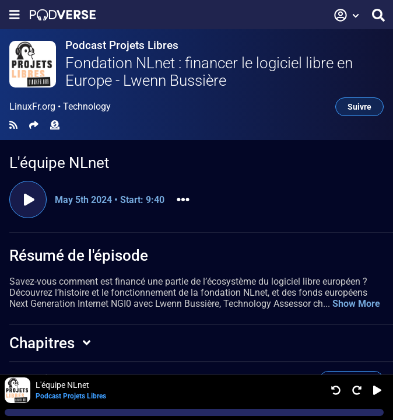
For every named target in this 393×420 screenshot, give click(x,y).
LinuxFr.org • (60, 107)
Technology (87, 106)
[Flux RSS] (13, 125)
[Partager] (33, 125)
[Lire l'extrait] (28, 199)
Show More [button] (356, 303)
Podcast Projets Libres (121, 45)
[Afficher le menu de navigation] (14, 15)
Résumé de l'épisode (78, 255)
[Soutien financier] (54, 125)
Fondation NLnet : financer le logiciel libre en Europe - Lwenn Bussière (209, 71)
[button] (347, 15)
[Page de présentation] (63, 15)
